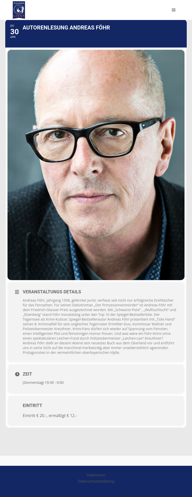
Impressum (96, 475)
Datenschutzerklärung (96, 481)
